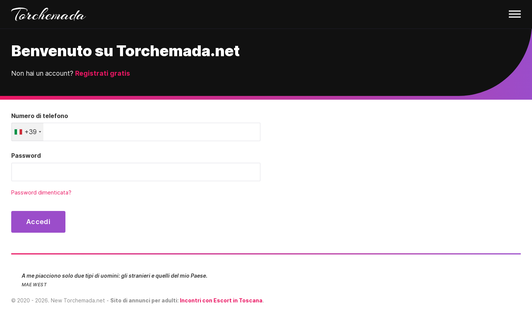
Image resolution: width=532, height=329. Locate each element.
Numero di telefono (39, 116)
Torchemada (48, 14)
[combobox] (27, 132)
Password (26, 155)
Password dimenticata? (41, 192)
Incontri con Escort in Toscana (221, 300)
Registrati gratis (102, 73)
